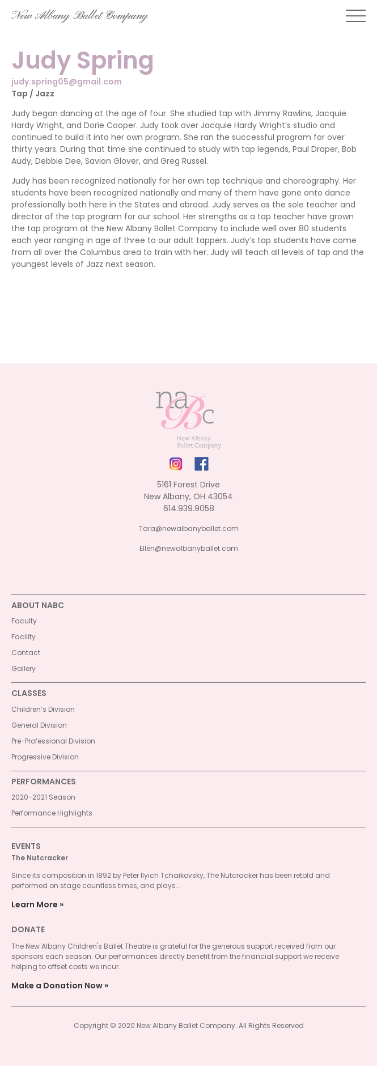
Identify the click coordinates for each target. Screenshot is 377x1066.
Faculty (24, 621)
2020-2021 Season (43, 797)
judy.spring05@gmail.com (66, 81)
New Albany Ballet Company (79, 16)
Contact (25, 652)
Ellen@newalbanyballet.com (188, 548)
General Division (39, 725)
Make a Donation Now (57, 985)
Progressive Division (45, 757)
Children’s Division (43, 709)
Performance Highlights (51, 813)
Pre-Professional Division (53, 741)
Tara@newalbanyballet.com (189, 528)
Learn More (34, 904)
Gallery (23, 668)
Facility (23, 637)
